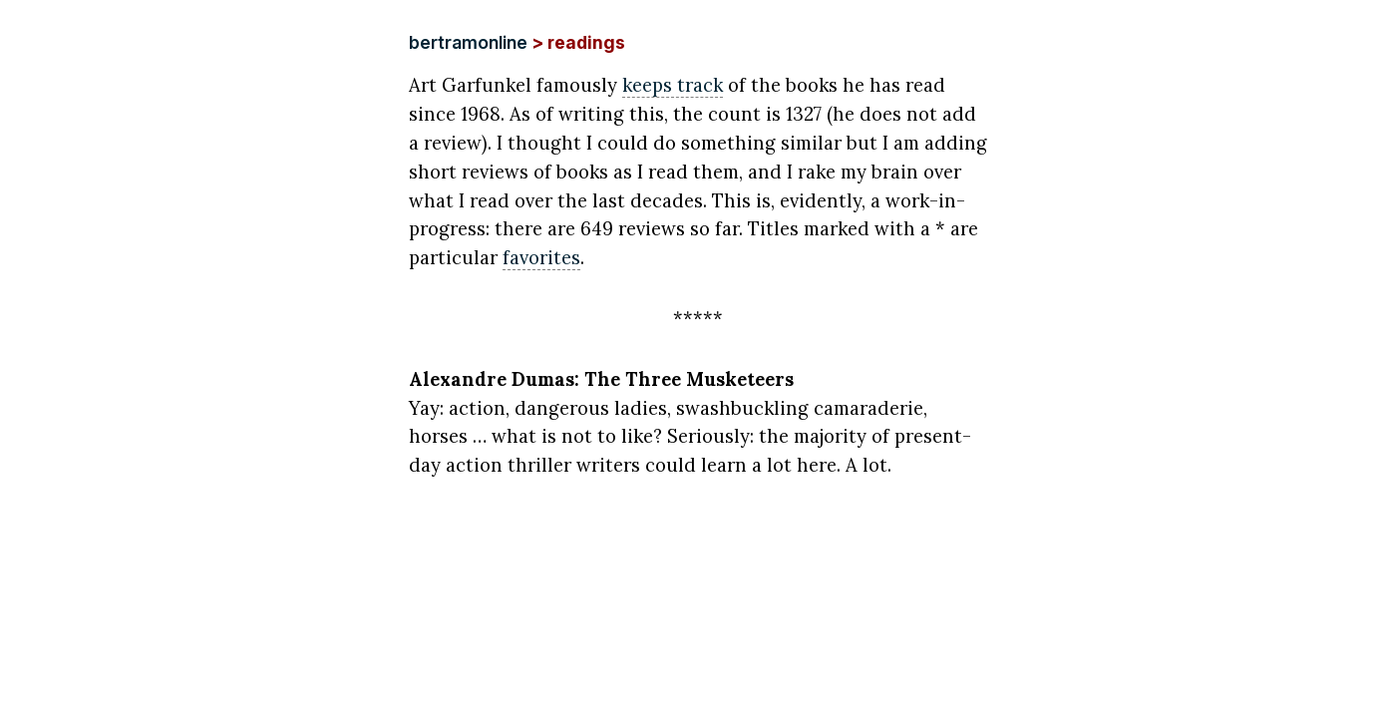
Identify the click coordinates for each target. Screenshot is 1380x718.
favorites (541, 257)
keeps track (672, 85)
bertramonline (468, 42)
